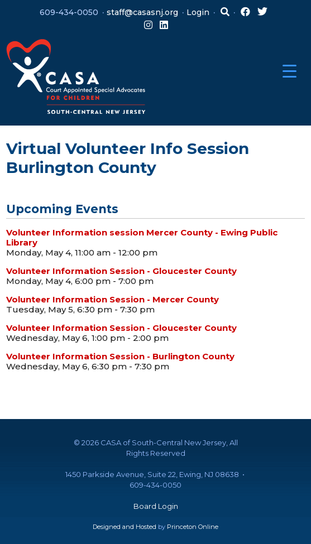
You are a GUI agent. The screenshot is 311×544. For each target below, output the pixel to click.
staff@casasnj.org (142, 12)
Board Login (155, 506)
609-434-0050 (69, 12)
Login (197, 12)
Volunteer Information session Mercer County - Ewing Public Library (141, 237)
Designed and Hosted (124, 527)
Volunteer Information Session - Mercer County (112, 299)
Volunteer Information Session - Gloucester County (121, 271)
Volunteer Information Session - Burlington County (120, 356)
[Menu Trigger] (289, 71)
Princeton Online (192, 527)
